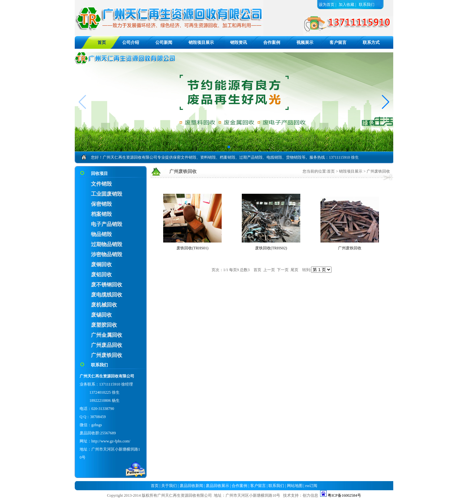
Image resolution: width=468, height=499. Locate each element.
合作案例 (271, 42)
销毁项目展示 (201, 42)
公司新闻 (163, 42)
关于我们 (169, 485)
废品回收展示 (217, 485)
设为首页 (326, 4)
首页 (331, 171)
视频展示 (304, 42)
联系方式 (371, 42)
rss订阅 (311, 485)
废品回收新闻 (191, 485)
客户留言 (338, 42)
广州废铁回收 (378, 171)
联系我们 (366, 4)
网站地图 (295, 485)
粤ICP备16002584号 (344, 495)
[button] (385, 102)
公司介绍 (130, 42)
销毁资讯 (238, 42)
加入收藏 (346, 4)
